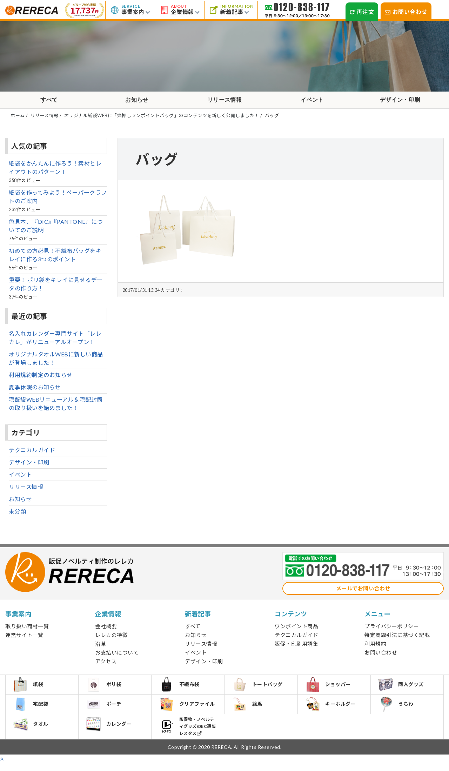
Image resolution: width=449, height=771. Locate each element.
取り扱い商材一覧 (27, 630)
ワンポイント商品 (296, 630)
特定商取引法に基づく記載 (397, 639)
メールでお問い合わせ (363, 592)
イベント (312, 102)
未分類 (17, 515)
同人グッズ (402, 689)
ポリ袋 (105, 689)
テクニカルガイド (32, 454)
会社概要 (106, 630)
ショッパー (329, 689)
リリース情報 (224, 102)
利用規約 (375, 648)
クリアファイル (188, 711)
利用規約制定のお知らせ (41, 379)
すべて (49, 102)
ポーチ (105, 711)
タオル (32, 733)
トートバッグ (258, 689)
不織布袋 (180, 689)
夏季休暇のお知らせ (35, 391)
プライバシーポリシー (391, 630)
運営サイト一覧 (24, 639)
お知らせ (136, 102)
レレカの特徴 (111, 639)
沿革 (100, 648)
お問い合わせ (406, 11)
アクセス (105, 665)
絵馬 (248, 711)
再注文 (362, 11)
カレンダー (110, 733)
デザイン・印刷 (400, 102)
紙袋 (29, 689)
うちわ (397, 711)
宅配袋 (32, 711)
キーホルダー (331, 711)
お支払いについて (117, 656)
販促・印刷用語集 (296, 648)
